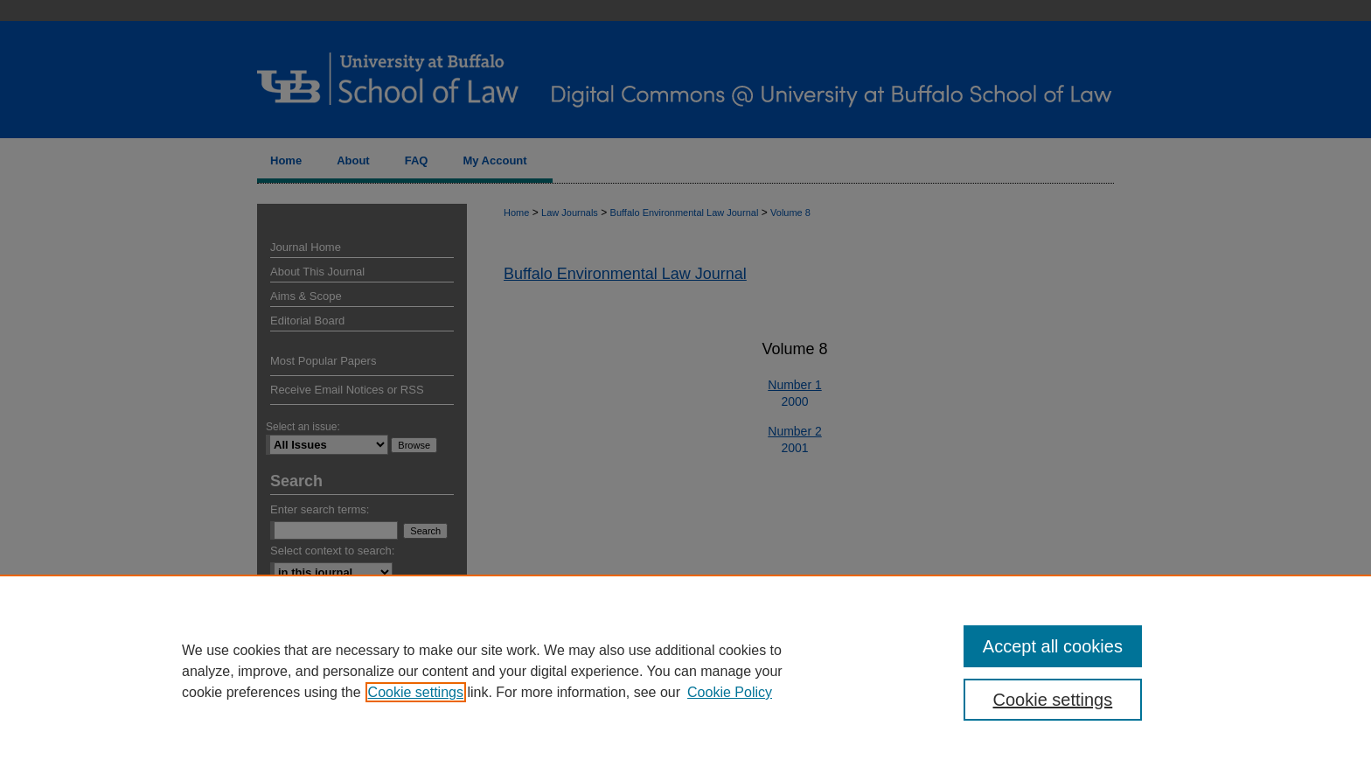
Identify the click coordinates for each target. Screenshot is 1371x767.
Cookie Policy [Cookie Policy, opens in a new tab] (729, 692)
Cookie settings (415, 692)
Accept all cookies (1053, 646)
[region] (685, 671)
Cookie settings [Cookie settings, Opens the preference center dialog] (1053, 699)
